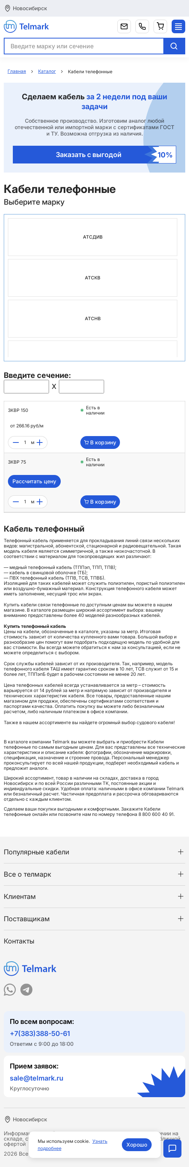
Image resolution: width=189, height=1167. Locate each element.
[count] (25, 442)
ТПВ (109, 567)
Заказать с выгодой (114, 154)
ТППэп (82, 567)
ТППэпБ (37, 674)
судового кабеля (155, 722)
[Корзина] (160, 26)
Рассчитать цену (34, 481)
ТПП (97, 567)
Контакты (19, 941)
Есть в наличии (95, 410)
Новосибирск (30, 8)
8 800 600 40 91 (156, 814)
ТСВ (83, 578)
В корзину (100, 442)
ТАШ (55, 669)
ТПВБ (96, 578)
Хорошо (136, 1144)
